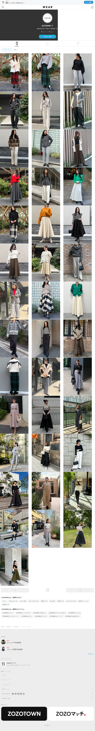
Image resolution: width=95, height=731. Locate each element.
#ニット (5, 601)
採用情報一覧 (91, 654)
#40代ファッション (83, 601)
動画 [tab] (15, 49)
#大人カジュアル (13, 601)
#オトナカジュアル (71, 601)
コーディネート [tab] (7, 49)
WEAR (2, 626)
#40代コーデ (6, 604)
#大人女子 (52, 601)
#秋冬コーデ (44, 601)
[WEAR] (47, 7)
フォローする (47, 36)
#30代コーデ (60, 601)
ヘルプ (3, 675)
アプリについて (6, 684)
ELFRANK (8, 626)
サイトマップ (5, 680)
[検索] (92, 7)
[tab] (17, 43)
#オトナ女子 (23, 601)
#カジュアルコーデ (34, 601)
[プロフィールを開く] (47, 29)
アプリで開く (88, 2)
